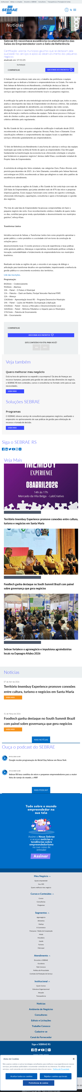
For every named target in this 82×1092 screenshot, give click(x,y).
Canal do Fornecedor (41, 1037)
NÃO (45, 347)
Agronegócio (41, 917)
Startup (41, 924)
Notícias (41, 1003)
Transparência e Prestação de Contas (59, 2)
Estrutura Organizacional (41, 989)
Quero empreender (41, 881)
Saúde (41, 941)
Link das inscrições (12, 275)
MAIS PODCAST (41, 790)
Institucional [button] (41, 981)
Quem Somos (41, 986)
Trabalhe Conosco (41, 1026)
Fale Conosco (41, 967)
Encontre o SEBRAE (30, 2)
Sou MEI (41, 884)
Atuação (41, 993)
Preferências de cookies (38, 1083)
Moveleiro (41, 938)
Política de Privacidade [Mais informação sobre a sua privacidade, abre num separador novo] (61, 1069)
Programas (41, 905)
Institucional (5, 2)
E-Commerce (41, 928)
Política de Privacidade (41, 970)
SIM (36, 347)
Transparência (41, 996)
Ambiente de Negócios (41, 1009)
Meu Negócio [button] (41, 876)
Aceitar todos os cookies (21, 1076)
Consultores (42, 2)
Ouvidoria (41, 964)
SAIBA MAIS (12, 391)
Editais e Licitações (16, 2)
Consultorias (41, 902)
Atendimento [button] (41, 955)
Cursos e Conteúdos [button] (41, 893)
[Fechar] (74, 1059)
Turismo (41, 945)
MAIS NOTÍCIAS (41, 739)
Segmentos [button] (41, 912)
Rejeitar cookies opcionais (55, 1076)
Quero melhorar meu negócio (41, 887)
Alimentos (41, 921)
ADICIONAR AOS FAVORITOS (59, 69)
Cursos (41, 898)
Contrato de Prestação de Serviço (41, 974)
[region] (38, 1073)
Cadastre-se (41, 1031)
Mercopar (41, 948)
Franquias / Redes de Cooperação (41, 931)
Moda (41, 934)
